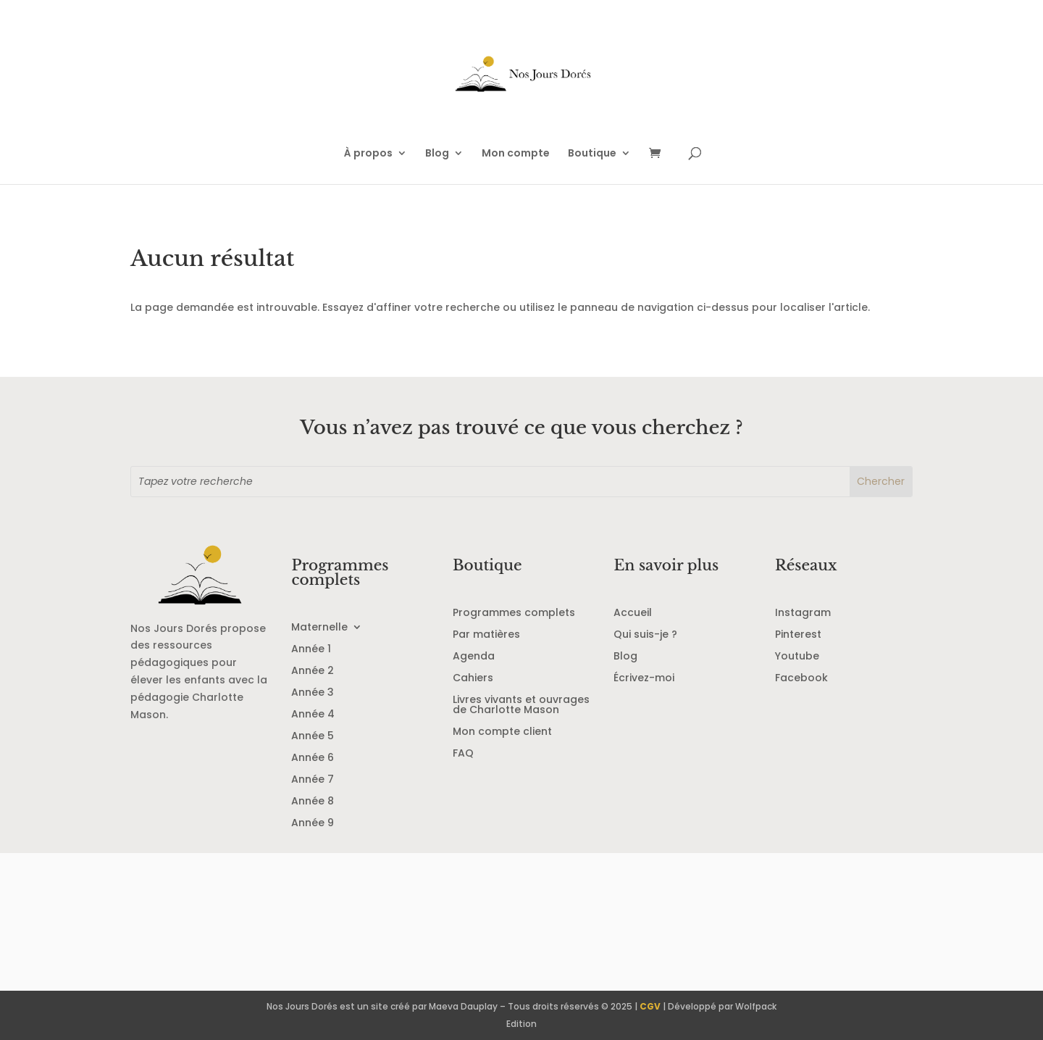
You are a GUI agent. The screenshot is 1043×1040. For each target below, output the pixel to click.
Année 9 (312, 824)
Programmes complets (514, 613)
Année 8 (312, 802)
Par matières (486, 635)
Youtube (797, 657)
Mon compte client (502, 732)
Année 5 (312, 737)
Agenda (474, 657)
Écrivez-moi (643, 679)
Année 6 (312, 758)
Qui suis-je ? (645, 635)
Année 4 (313, 715)
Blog (437, 154)
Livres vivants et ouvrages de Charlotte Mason (521, 705)
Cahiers (473, 679)
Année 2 (312, 671)
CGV (650, 1006)
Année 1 (311, 650)
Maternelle (319, 628)
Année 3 (312, 693)
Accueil (632, 613)
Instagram (803, 613)
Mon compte (516, 154)
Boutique (592, 154)
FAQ (463, 754)
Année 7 (312, 780)
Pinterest (798, 635)
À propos (368, 154)
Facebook (801, 679)
